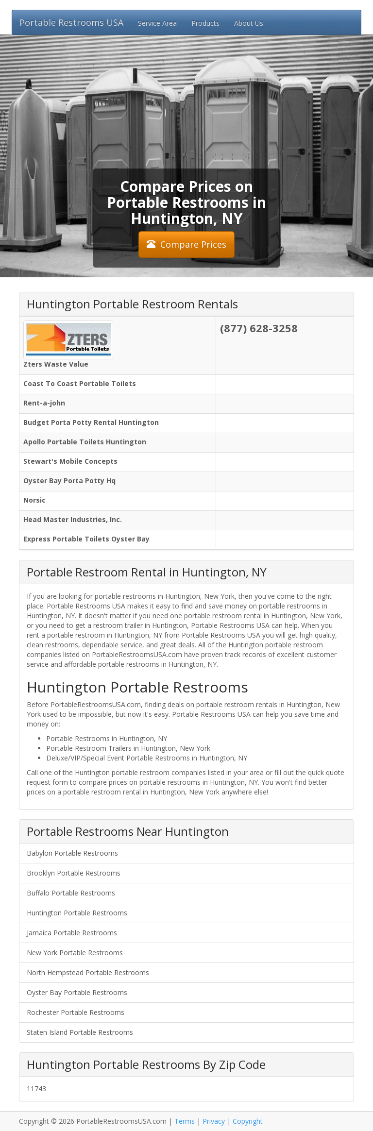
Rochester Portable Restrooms (75, 1012)
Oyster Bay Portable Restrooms (77, 992)
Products (205, 23)
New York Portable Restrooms (75, 952)
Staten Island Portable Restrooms (80, 1032)
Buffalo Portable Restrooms (71, 892)
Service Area (157, 23)
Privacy (214, 1121)
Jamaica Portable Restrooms (72, 932)
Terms (184, 1121)
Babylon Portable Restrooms (72, 853)
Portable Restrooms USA (71, 22)
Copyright (248, 1121)
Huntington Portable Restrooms (77, 912)
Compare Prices (186, 244)
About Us (248, 23)
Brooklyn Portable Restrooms (73, 873)
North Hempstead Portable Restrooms (88, 972)
